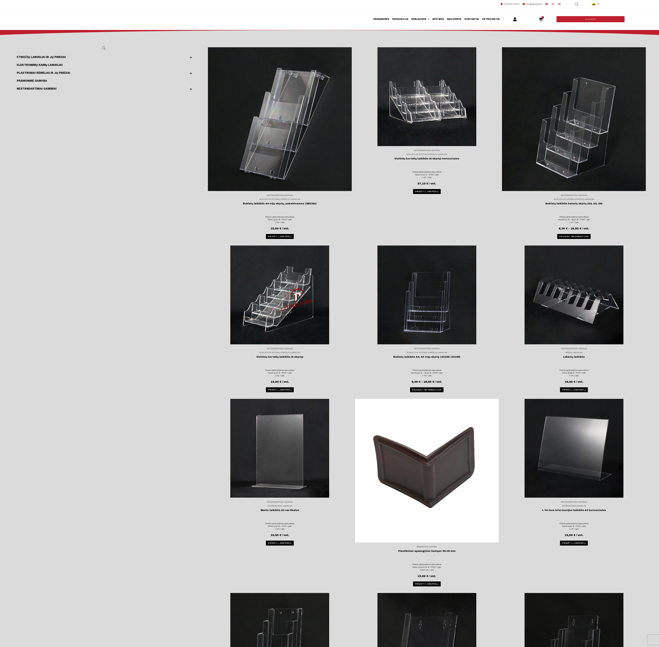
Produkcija (400, 19)
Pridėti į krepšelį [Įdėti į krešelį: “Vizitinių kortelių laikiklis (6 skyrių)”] (280, 390)
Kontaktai (471, 19)
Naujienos (454, 19)
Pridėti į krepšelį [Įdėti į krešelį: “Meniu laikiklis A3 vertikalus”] (280, 543)
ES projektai (491, 19)
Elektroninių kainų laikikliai (40, 65)
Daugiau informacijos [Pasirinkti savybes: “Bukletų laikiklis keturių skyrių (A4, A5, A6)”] (573, 236)
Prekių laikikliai (574, 352)
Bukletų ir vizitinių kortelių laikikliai (279, 199)
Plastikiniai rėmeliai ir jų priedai (106, 73)
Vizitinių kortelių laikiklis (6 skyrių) (279, 357)
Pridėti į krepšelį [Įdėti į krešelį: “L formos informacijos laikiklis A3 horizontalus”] (574, 543)
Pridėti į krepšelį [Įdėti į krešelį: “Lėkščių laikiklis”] (574, 390)
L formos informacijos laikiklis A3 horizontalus (574, 510)
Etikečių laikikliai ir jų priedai (106, 57)
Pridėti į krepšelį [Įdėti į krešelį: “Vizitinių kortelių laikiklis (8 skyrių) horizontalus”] (427, 191)
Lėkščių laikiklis (574, 357)
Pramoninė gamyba (32, 80)
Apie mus (438, 19)
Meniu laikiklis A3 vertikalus (280, 510)
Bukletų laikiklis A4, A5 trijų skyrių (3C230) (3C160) (426, 357)
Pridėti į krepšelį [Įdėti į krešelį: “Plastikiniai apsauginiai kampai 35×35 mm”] (427, 584)
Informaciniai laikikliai (280, 506)
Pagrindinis (381, 19)
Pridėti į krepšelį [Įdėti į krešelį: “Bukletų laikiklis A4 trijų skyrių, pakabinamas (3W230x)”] (280, 236)
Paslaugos (420, 19)
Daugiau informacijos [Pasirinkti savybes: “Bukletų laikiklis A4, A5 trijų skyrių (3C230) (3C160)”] (426, 390)
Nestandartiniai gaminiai (106, 89)
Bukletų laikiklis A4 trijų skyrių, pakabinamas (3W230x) (280, 203)
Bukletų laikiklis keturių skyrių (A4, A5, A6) (573, 203)
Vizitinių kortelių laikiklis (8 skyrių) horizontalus (426, 158)
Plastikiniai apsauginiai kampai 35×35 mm (427, 551)
